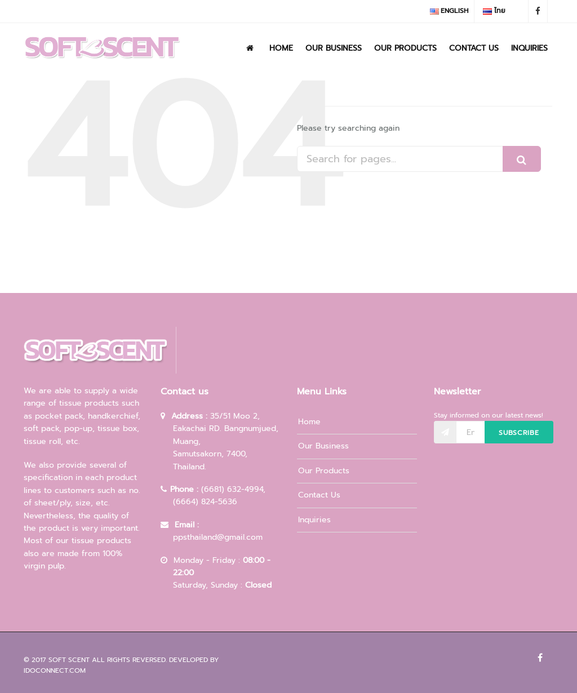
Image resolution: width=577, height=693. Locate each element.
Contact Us (474, 48)
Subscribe (519, 433)
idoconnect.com (55, 670)
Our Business (333, 48)
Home (281, 48)
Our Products (405, 48)
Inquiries (529, 48)
